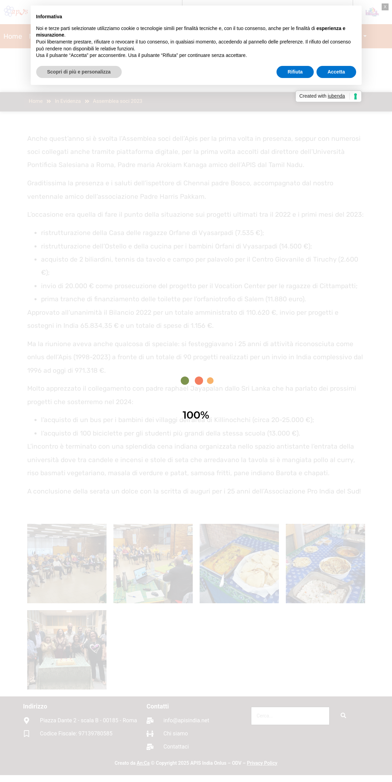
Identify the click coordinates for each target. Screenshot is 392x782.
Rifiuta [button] (295, 72)
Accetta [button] (336, 72)
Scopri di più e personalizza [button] (79, 72)
